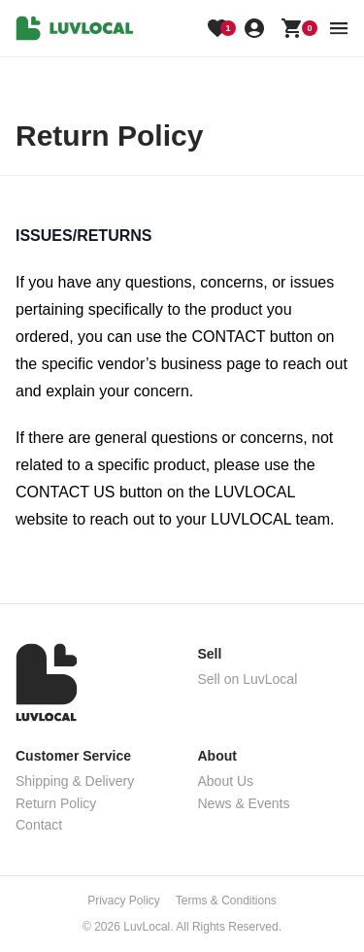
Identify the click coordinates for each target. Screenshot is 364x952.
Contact (39, 825)
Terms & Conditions (226, 900)
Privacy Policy (123, 900)
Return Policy (56, 803)
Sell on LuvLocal (248, 679)
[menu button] (338, 28)
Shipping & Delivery (75, 781)
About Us (226, 781)
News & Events (244, 803)
